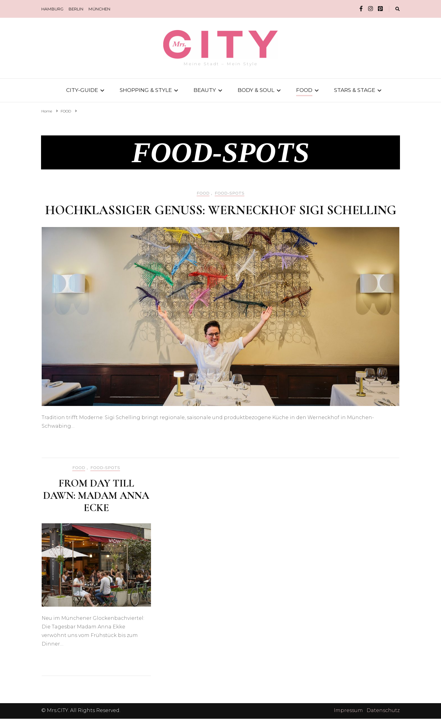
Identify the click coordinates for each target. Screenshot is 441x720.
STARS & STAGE (354, 90)
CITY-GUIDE (82, 90)
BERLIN (76, 8)
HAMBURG (52, 8)
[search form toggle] (397, 9)
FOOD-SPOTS (229, 194)
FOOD (304, 90)
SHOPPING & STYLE (146, 90)
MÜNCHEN (99, 8)
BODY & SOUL (256, 90)
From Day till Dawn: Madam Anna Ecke (96, 496)
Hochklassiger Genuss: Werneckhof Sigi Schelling (220, 211)
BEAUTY (205, 90)
